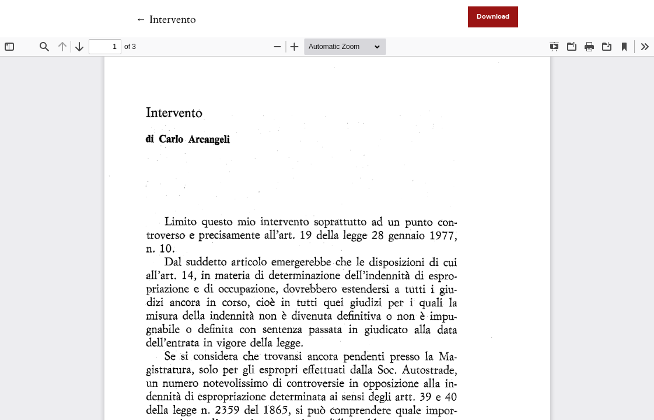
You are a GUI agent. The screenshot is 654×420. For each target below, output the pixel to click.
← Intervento (166, 19)
